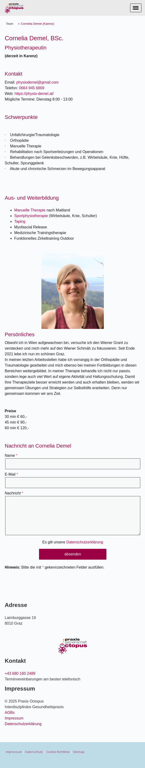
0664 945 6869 (31, 88)
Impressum (14, 718)
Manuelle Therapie (29, 210)
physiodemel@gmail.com (37, 82)
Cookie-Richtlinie (58, 752)
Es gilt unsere (72, 542)
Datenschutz (34, 752)
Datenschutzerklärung (84, 542)
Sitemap (78, 752)
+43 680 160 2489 (20, 673)
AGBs (10, 713)
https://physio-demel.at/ (34, 94)
